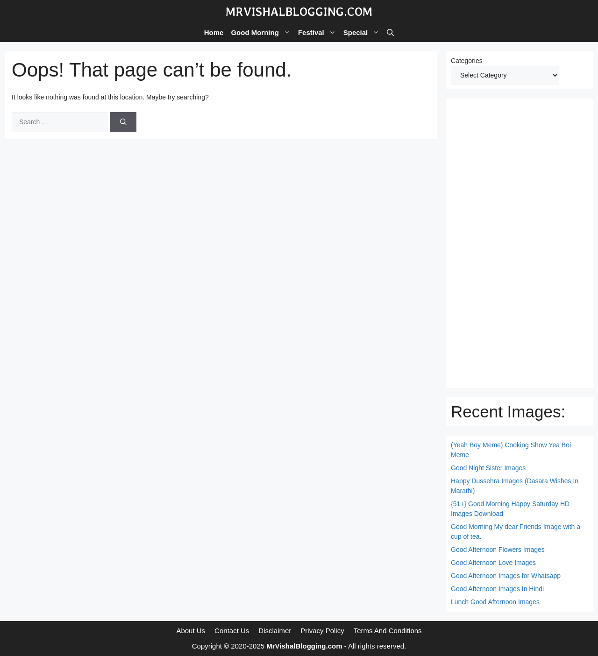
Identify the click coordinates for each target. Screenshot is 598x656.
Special (363, 32)
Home (214, 32)
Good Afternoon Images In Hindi (497, 589)
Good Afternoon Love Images (493, 562)
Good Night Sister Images (488, 468)
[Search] (123, 122)
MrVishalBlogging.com (299, 12)
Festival (319, 32)
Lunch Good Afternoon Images (495, 602)
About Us (190, 631)
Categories (467, 60)
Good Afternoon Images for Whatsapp (506, 575)
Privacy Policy (322, 631)
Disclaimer (274, 631)
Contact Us (231, 631)
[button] (390, 32)
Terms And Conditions (388, 631)
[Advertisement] (520, 243)
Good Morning (262, 32)
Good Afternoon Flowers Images (498, 549)
